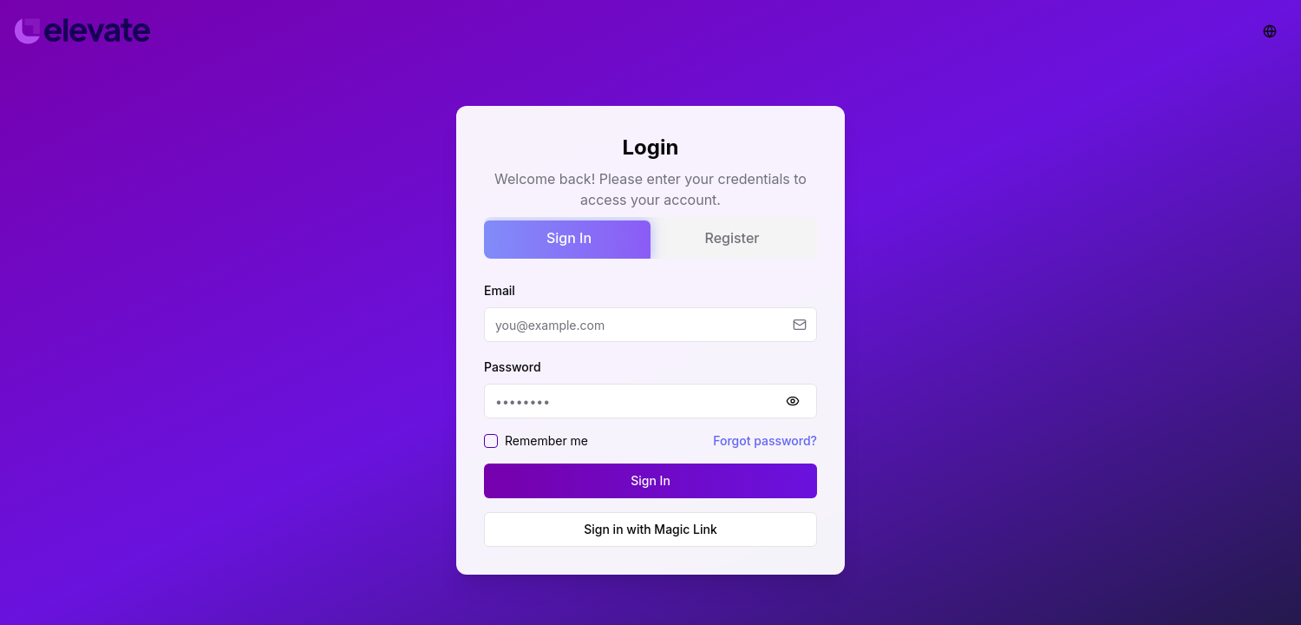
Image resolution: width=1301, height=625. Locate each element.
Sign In (569, 238)
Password (512, 366)
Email (499, 290)
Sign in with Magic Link (650, 529)
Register (732, 238)
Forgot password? (765, 440)
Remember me (546, 440)
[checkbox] (491, 441)
